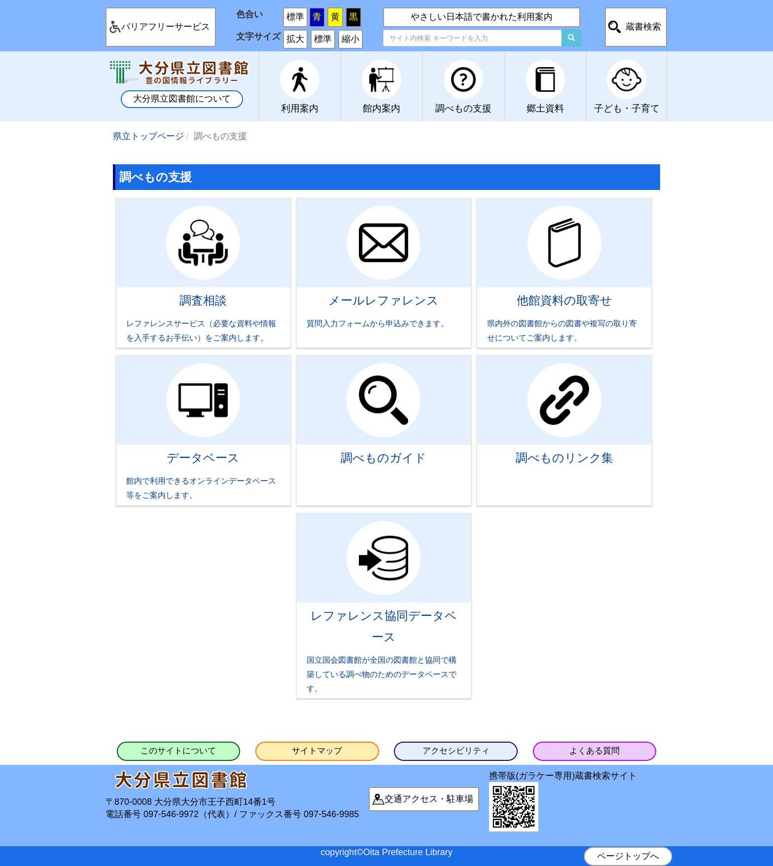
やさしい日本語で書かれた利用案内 (482, 17)
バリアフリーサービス (165, 27)
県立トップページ (148, 136)
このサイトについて (178, 750)
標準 (295, 17)
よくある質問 (594, 750)
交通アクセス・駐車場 (429, 799)
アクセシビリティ (456, 750)
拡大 (295, 39)
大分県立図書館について (182, 99)
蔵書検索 (643, 27)
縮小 (350, 39)
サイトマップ (317, 750)
